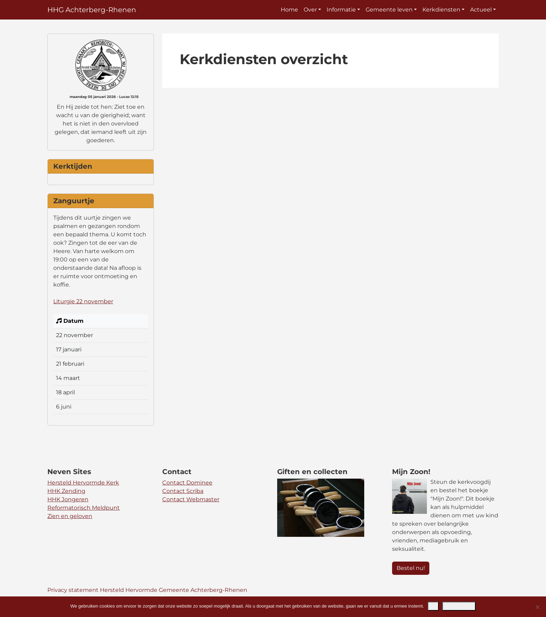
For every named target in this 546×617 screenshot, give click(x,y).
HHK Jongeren (67, 499)
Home (289, 9)
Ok (433, 606)
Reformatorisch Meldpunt (83, 507)
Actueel (481, 9)
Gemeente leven (389, 9)
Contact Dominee (187, 482)
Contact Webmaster (190, 499)
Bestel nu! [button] (411, 568)
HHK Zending (66, 491)
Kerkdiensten (441, 9)
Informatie (341, 9)
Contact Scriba (182, 491)
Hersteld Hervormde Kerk (83, 482)
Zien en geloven (69, 516)
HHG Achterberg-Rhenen (91, 10)
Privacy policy (459, 606)
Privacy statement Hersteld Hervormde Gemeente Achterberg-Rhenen (147, 590)
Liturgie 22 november (83, 301)
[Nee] (537, 606)
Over (310, 9)
